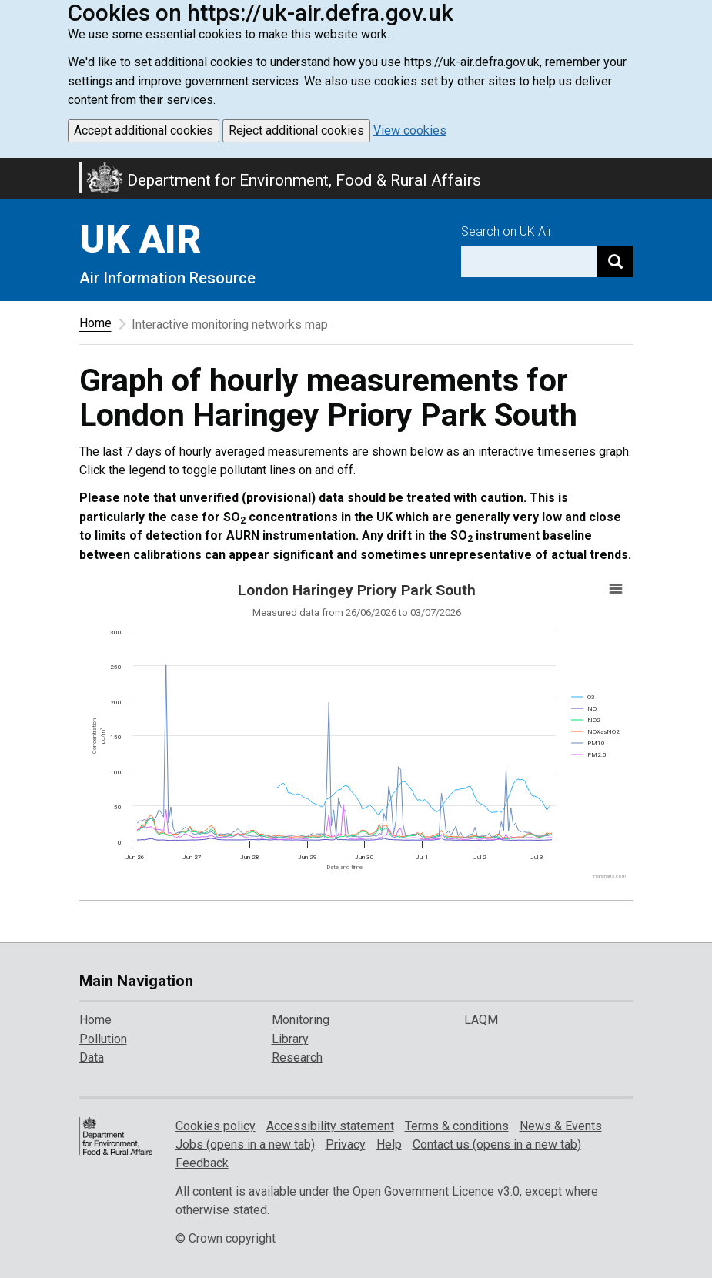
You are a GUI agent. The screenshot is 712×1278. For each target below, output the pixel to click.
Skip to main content (9, 168)
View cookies (409, 130)
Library (290, 1039)
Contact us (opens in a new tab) (497, 1144)
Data (91, 1057)
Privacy (346, 1144)
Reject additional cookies (296, 130)
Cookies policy (215, 1126)
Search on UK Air (506, 231)
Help (389, 1144)
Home (95, 323)
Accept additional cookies (143, 130)
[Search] (615, 261)
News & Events (561, 1126)
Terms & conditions (457, 1126)
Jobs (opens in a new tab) (245, 1144)
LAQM (481, 1019)
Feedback (202, 1163)
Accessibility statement (330, 1126)
